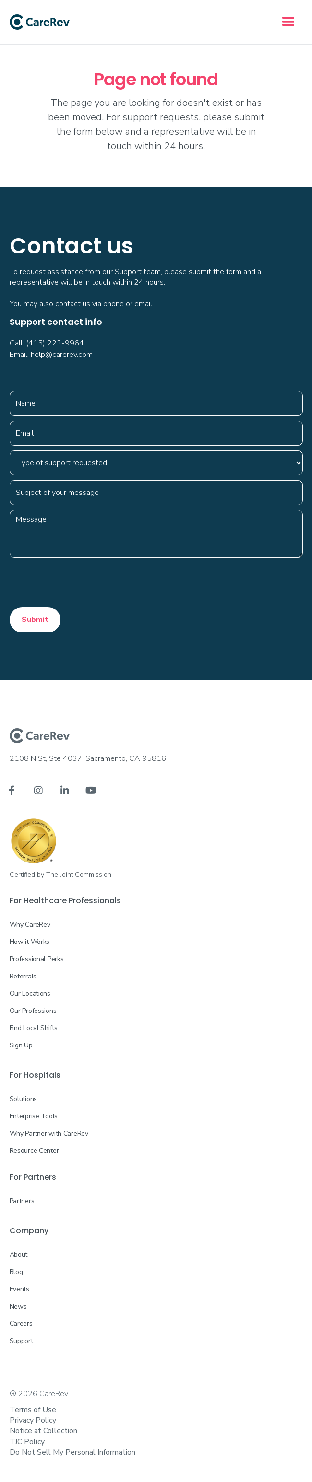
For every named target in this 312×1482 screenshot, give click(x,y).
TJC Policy (27, 1441)
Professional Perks (37, 959)
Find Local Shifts (34, 1028)
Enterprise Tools (34, 1116)
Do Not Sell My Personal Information (72, 1452)
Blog (16, 1271)
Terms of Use (33, 1409)
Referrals (23, 976)
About (19, 1254)
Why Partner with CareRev (49, 1133)
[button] (288, 22)
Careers (21, 1323)
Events (19, 1289)
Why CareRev (30, 924)
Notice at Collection (43, 1430)
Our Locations (30, 993)
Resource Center (34, 1150)
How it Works (30, 941)
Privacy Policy (33, 1420)
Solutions (23, 1098)
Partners (22, 1201)
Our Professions (33, 1010)
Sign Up (21, 1045)
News (18, 1306)
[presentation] (83, 581)
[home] (40, 22)
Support (21, 1340)
